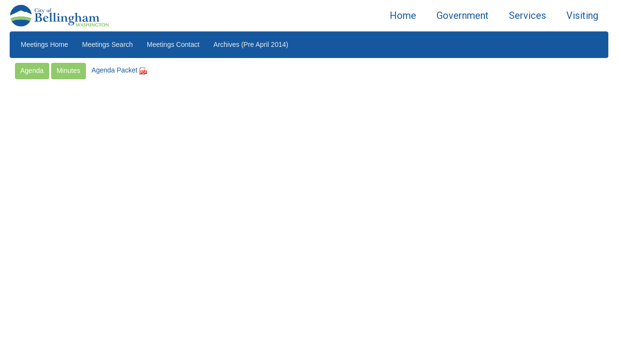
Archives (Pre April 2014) (250, 44)
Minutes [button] (68, 70)
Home (403, 15)
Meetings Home (44, 44)
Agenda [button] (31, 70)
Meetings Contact (173, 44)
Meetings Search (107, 44)
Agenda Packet (119, 70)
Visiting (582, 15)
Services (527, 15)
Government (462, 15)
